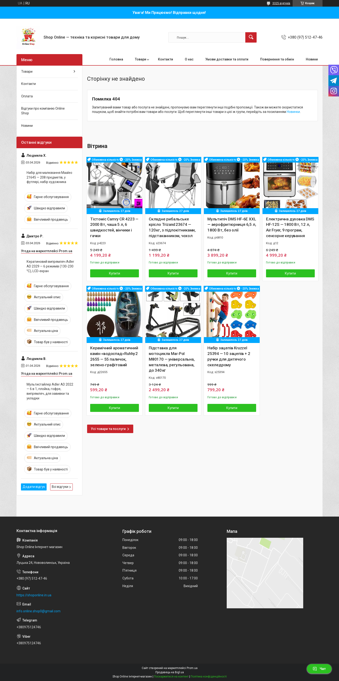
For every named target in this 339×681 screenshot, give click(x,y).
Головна (116, 59)
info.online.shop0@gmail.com (38, 611)
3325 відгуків (281, 3)
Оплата (27, 96)
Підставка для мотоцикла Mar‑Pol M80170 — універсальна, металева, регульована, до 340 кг (172, 359)
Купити (114, 273)
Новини (312, 59)
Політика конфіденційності (209, 676)
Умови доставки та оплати (226, 59)
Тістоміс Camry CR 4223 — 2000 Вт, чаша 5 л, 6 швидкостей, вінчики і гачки (114, 227)
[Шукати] (251, 37)
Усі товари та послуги (108, 429)
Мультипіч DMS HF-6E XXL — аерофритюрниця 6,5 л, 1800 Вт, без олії (231, 225)
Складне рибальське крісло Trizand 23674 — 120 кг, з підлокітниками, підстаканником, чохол (172, 227)
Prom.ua (192, 668)
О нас (189, 59)
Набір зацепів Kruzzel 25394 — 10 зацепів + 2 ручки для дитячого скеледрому (228, 356)
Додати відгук (34, 487)
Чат (319, 669)
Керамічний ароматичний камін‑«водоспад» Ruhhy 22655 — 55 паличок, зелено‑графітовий (114, 356)
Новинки (293, 112)
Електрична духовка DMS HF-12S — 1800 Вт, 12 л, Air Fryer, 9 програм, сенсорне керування (290, 227)
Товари (140, 59)
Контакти (165, 59)
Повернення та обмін (277, 59)
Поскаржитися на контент (171, 676)
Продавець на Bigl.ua (169, 672)
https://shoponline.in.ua (33, 595)
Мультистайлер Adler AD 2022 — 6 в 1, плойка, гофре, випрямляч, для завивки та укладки (50, 391)
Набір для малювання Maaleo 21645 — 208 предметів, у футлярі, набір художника (49, 177)
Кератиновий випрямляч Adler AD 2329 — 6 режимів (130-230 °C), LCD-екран (50, 266)
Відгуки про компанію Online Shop (43, 111)
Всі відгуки (60, 487)
